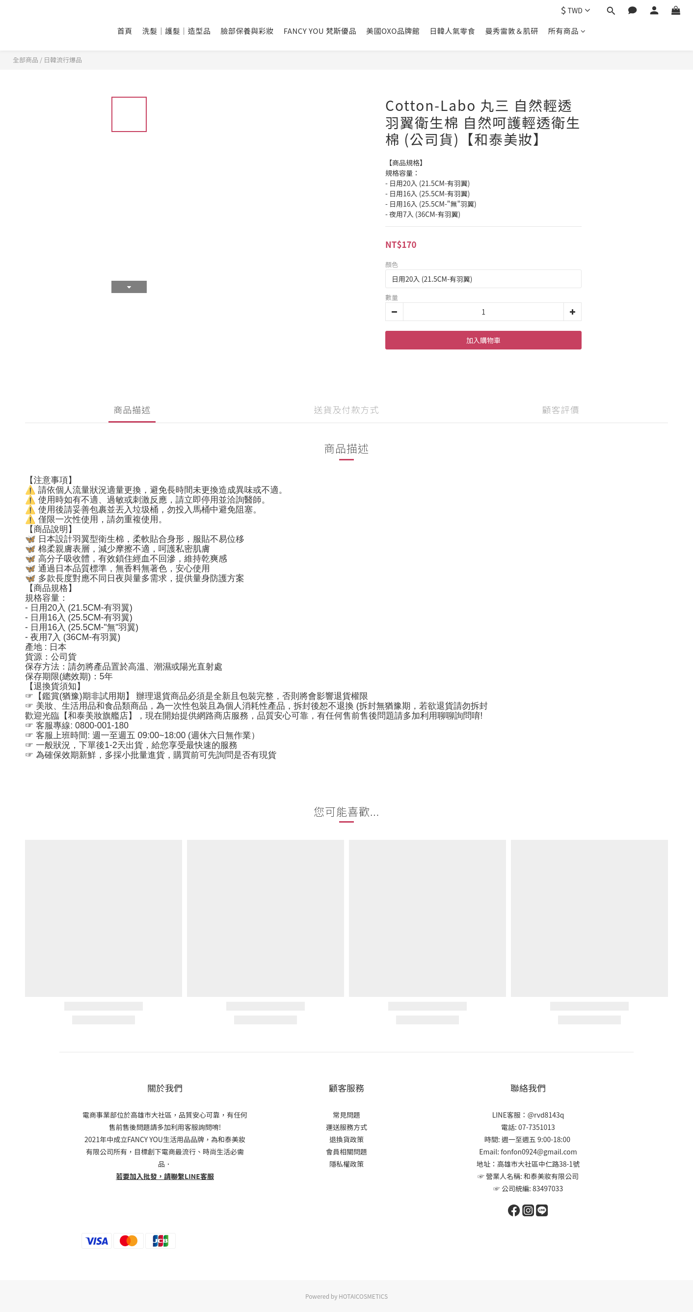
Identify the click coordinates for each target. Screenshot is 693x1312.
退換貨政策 (346, 1139)
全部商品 (25, 59)
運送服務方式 (346, 1127)
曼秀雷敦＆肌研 (511, 31)
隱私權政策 (346, 1164)
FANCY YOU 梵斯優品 (320, 31)
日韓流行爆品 (63, 59)
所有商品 (567, 31)
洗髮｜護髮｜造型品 (176, 31)
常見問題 (346, 1115)
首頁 (125, 31)
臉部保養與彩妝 (247, 31)
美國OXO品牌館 (393, 31)
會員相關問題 (346, 1151)
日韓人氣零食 (452, 31)
